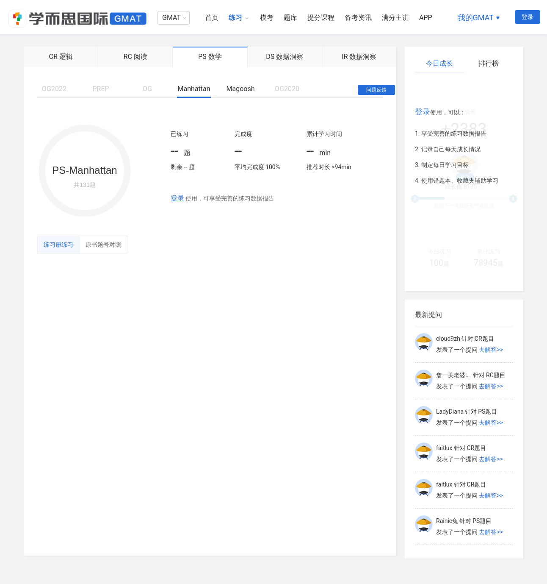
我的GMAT (476, 17)
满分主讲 (395, 18)
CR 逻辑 (60, 57)
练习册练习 (58, 244)
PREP (100, 89)
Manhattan (193, 89)
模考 (267, 18)
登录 (527, 17)
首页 (211, 18)
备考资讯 (358, 18)
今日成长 (439, 63)
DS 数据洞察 (284, 57)
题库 (290, 18)
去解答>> (491, 349)
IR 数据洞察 (359, 57)
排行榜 (488, 63)
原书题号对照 (103, 244)
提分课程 (320, 18)
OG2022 (54, 89)
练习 (235, 18)
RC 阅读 (135, 57)
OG (147, 89)
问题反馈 (376, 90)
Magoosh (241, 89)
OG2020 (287, 89)
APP (425, 18)
